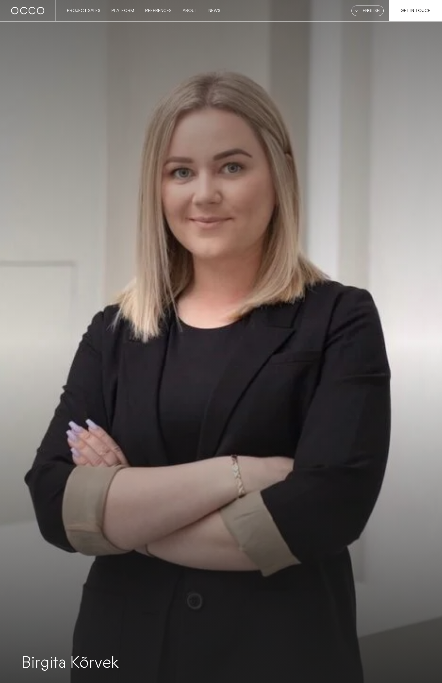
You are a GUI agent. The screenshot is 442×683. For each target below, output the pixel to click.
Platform (122, 10)
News (214, 10)
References (158, 10)
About (190, 10)
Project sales (83, 10)
